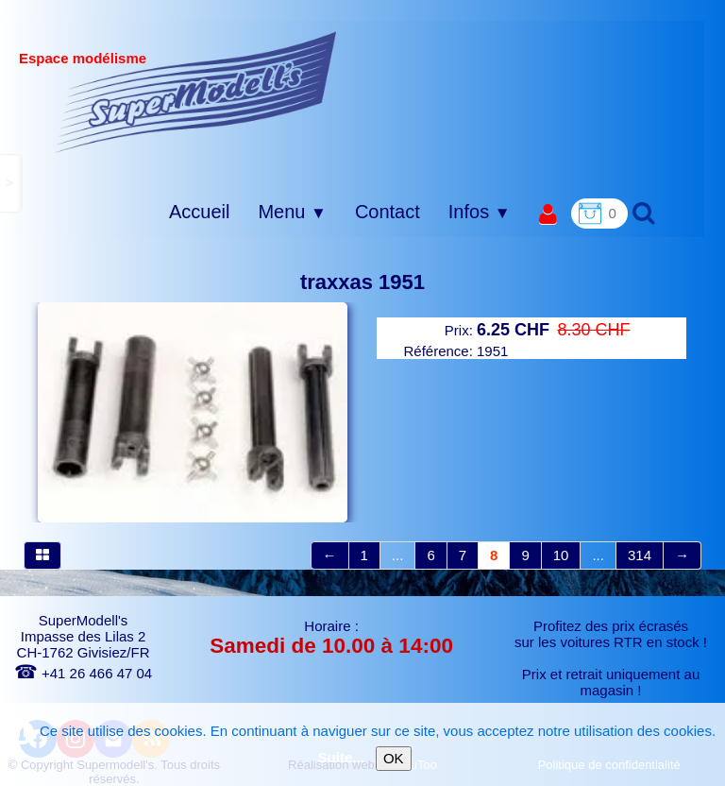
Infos (479, 211)
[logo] (196, 91)
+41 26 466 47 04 (83, 673)
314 (639, 555)
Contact (387, 211)
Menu (292, 211)
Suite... (341, 757)
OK (393, 758)
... (398, 555)
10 (561, 555)
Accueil (199, 211)
